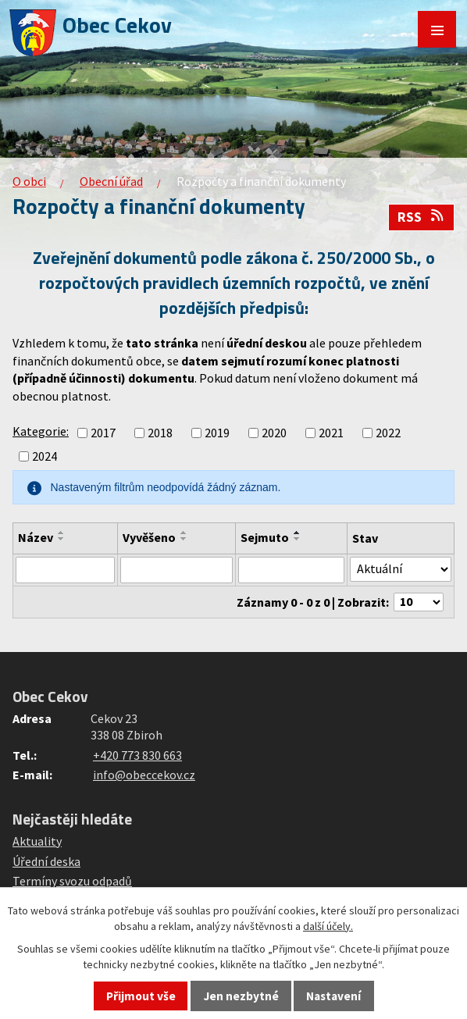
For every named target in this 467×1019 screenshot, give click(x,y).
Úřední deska (46, 861)
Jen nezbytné (241, 996)
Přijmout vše (141, 996)
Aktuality (37, 841)
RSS (421, 217)
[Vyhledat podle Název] (65, 570)
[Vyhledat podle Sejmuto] (291, 570)
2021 (331, 432)
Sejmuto (265, 537)
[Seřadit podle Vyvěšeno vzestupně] (184, 532)
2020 (274, 432)
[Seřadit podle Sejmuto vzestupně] (297, 532)
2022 (388, 432)
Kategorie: (40, 431)
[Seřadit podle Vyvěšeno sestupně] (184, 539)
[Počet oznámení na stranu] (419, 602)
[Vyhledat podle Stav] (400, 569)
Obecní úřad (111, 181)
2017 (103, 432)
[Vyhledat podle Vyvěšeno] (176, 570)
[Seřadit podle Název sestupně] (61, 539)
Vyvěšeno (149, 537)
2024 (44, 456)
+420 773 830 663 (137, 755)
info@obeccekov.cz (144, 774)
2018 (160, 432)
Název (35, 537)
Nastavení (333, 996)
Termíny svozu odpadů (72, 881)
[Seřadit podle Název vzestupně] (61, 532)
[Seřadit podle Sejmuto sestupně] (297, 539)
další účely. (328, 926)
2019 (217, 432)
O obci (29, 181)
